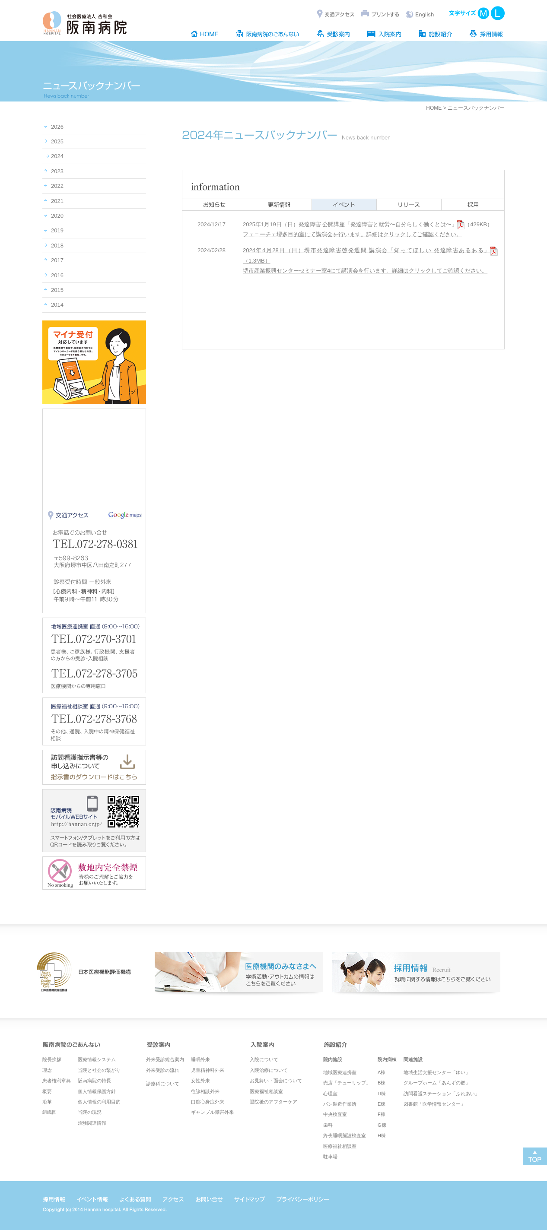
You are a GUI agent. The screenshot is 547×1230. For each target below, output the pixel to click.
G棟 (382, 1125)
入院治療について (269, 1070)
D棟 (382, 1093)
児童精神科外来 (207, 1070)
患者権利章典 (56, 1080)
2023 (57, 171)
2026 (57, 127)
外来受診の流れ (162, 1070)
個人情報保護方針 (97, 1091)
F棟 (381, 1114)
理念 (47, 1070)
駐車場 (330, 1156)
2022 (57, 186)
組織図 (49, 1112)
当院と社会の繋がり (99, 1070)
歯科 (328, 1125)
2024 (57, 156)
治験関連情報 (92, 1122)
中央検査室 (335, 1114)
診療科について (162, 1083)
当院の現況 (90, 1112)
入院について (264, 1059)
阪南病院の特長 (94, 1080)
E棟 (381, 1103)
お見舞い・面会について (276, 1080)
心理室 (330, 1093)
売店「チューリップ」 (347, 1082)
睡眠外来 (200, 1059)
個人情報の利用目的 (99, 1101)
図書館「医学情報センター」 (434, 1103)
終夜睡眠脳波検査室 (344, 1135)
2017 (57, 260)
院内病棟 (387, 1059)
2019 (57, 230)
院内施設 (332, 1059)
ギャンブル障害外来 (212, 1112)
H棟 (382, 1135)
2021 (57, 201)
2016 (57, 275)
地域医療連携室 (339, 1072)
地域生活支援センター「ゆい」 (437, 1072)
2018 (57, 245)
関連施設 (413, 1059)
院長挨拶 (51, 1059)
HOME (434, 108)
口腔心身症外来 (207, 1101)
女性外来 (200, 1080)
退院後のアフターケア (273, 1101)
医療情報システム (97, 1059)
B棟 (381, 1082)
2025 (57, 141)
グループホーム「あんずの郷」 (437, 1082)
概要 (47, 1091)
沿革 (47, 1101)
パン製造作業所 (339, 1103)
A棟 (381, 1072)
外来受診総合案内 (165, 1059)
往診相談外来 (205, 1091)
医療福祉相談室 (266, 1091)
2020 (57, 215)
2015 (57, 290)
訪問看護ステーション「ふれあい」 (442, 1093)
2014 (57, 304)
